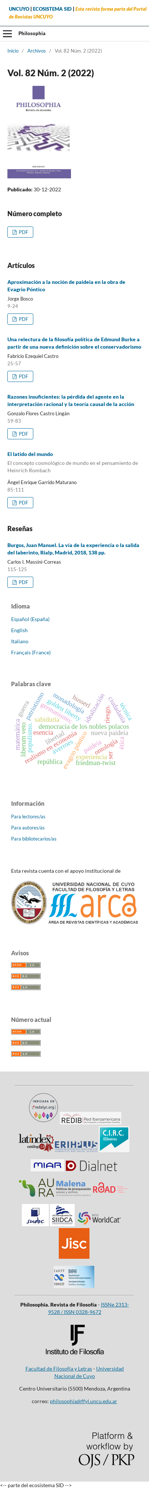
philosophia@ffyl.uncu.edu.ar (83, 1401)
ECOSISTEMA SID (52, 9)
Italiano (19, 641)
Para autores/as (28, 828)
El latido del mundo (74, 462)
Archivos (36, 51)
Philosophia (31, 33)
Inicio (12, 51)
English (19, 630)
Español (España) (30, 619)
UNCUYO (19, 9)
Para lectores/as (28, 816)
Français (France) (31, 652)
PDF (23, 232)
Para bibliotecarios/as (34, 839)
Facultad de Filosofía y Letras (59, 1368)
